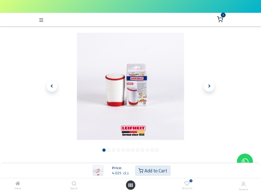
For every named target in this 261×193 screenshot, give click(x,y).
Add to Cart (153, 170)
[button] (52, 86)
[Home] (17, 184)
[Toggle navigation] (41, 19)
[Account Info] (243, 184)
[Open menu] (130, 185)
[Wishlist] (187, 183)
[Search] (74, 184)
